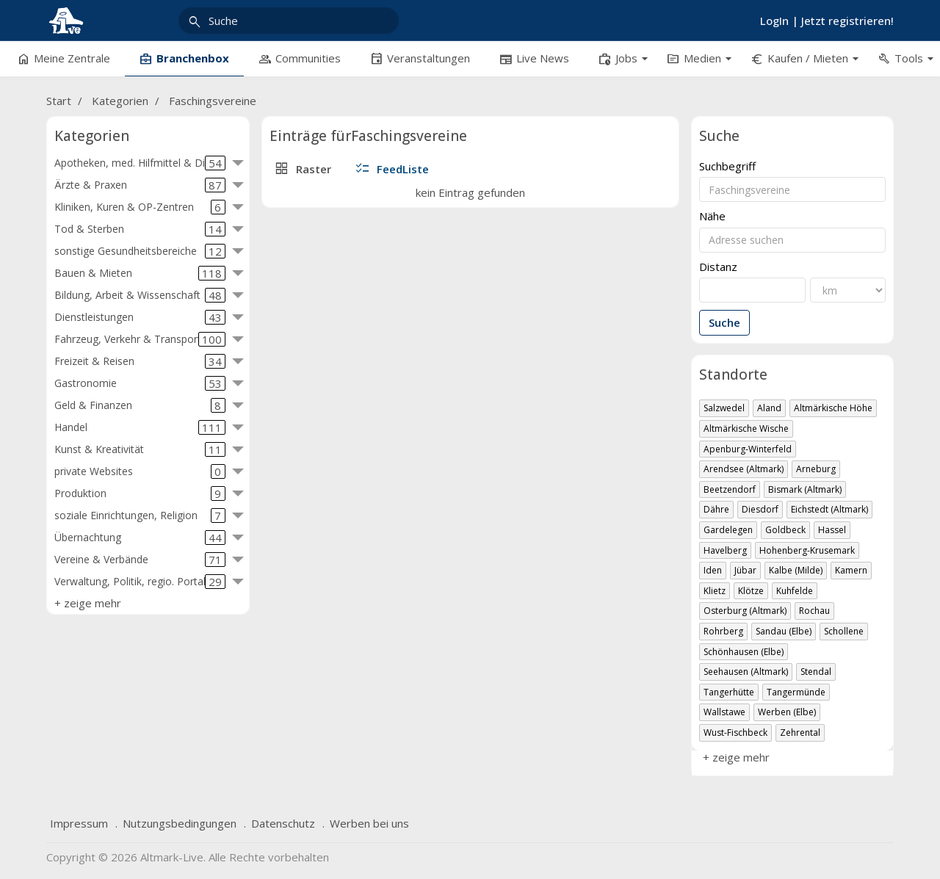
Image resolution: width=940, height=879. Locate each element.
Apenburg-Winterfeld (748, 449)
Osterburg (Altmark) (745, 610)
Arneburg (816, 469)
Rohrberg (723, 631)
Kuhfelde (794, 591)
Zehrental (800, 732)
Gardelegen (728, 530)
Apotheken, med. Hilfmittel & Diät (139, 163)
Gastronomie (139, 383)
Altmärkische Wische (746, 428)
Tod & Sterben (139, 229)
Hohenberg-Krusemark (807, 550)
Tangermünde (796, 692)
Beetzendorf (730, 489)
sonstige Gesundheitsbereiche (139, 251)
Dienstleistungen (139, 317)
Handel (139, 427)
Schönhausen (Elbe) (744, 651)
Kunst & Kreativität (139, 449)
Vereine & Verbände (139, 559)
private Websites (139, 471)
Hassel (832, 530)
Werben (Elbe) (787, 712)
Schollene (844, 631)
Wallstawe (724, 712)
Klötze (751, 591)
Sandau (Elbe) (783, 631)
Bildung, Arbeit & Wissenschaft (139, 295)
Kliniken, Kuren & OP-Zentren (139, 207)
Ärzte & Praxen (139, 185)
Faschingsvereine (212, 100)
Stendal (815, 671)
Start (58, 100)
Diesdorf (760, 509)
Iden (713, 570)
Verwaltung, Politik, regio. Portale (139, 581)
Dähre (716, 509)
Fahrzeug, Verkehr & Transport (139, 339)
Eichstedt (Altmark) (829, 509)
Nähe (712, 216)
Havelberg (725, 550)
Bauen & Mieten (139, 273)
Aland (769, 408)
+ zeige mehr (87, 603)
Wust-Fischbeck (735, 732)
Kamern (851, 570)
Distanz (718, 267)
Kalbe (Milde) (795, 570)
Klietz (715, 591)
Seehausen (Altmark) (746, 671)
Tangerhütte (729, 692)
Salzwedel (724, 408)
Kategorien (120, 100)
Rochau (814, 610)
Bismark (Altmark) (805, 489)
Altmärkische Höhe (833, 408)
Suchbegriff (727, 166)
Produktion (139, 493)
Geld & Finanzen (139, 405)
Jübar (745, 570)
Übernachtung (139, 537)
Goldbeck (785, 530)
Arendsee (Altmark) (744, 469)
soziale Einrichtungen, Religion (139, 515)
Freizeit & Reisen (139, 361)
